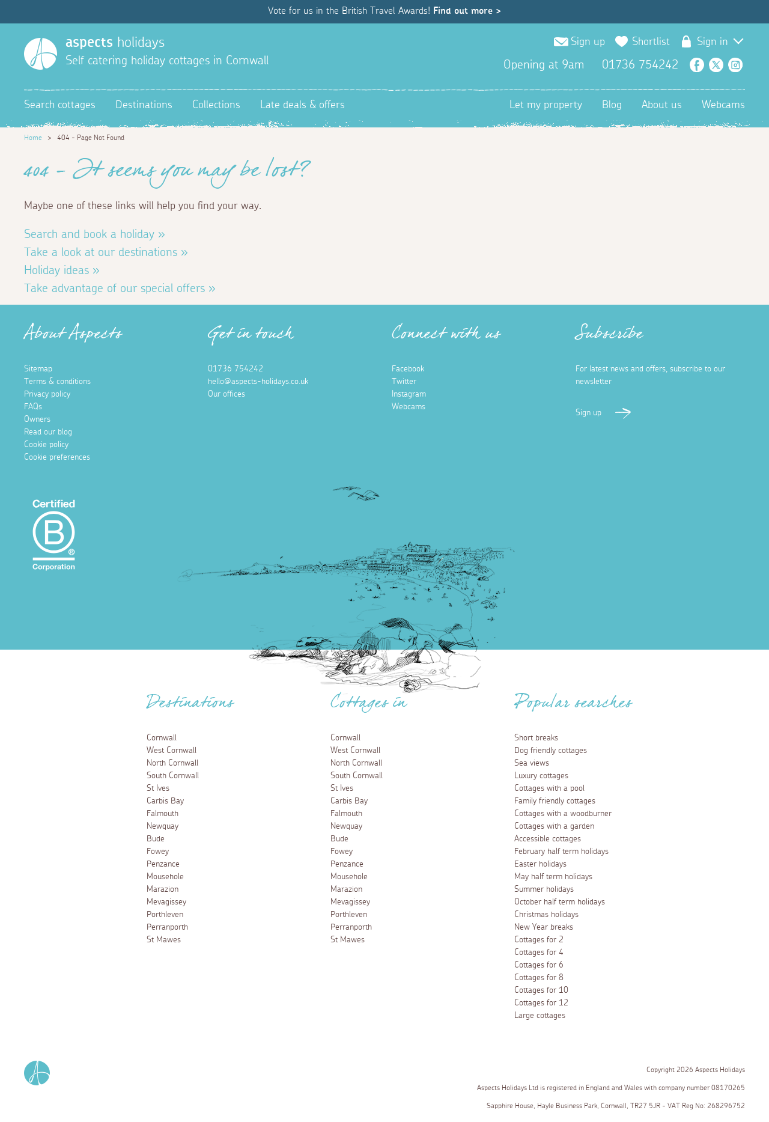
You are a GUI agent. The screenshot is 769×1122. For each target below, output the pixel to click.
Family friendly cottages (554, 801)
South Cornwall (173, 776)
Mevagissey (166, 902)
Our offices (226, 394)
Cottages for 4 (539, 952)
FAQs (33, 407)
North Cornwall (172, 763)
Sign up (588, 42)
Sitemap (38, 369)
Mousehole (165, 877)
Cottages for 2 (539, 940)
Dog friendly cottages (550, 750)
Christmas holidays (546, 914)
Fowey (158, 851)
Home (33, 137)
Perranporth (167, 927)
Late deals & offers (302, 105)
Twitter (716, 65)
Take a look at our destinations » (106, 252)
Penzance (163, 864)
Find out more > (467, 11)
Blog (612, 105)
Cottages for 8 (539, 978)
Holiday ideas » (62, 270)
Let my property (545, 105)
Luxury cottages (541, 776)
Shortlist (651, 42)
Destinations (143, 105)
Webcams (723, 105)
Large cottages (539, 1015)
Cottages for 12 (541, 1003)
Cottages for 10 (541, 990)
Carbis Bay (165, 801)
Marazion (162, 889)
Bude (156, 839)
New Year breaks (543, 927)
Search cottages (60, 105)
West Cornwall (171, 750)
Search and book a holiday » (94, 234)
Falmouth (162, 813)
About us (662, 105)
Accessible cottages (547, 839)
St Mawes (164, 940)
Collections (216, 105)
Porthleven (165, 914)
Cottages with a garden (554, 826)
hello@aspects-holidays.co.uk (258, 381)
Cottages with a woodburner (563, 813)
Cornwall (162, 738)
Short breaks (536, 738)
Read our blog (48, 432)
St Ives (158, 788)
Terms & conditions (57, 381)
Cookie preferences (57, 457)
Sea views (531, 763)
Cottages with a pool (549, 788)
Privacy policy (47, 394)
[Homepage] (40, 54)
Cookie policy (46, 445)
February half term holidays (561, 851)
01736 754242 (235, 369)
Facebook (697, 65)
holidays (115, 42)
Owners (37, 419)
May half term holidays (553, 877)
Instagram (735, 65)
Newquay (162, 826)
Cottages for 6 (539, 965)
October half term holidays (559, 902)
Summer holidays (544, 889)
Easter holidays (540, 864)
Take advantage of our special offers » (120, 288)
